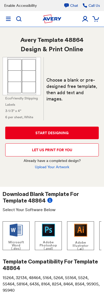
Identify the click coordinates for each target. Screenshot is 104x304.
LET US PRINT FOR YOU (52, 150)
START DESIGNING (52, 133)
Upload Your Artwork (52, 167)
